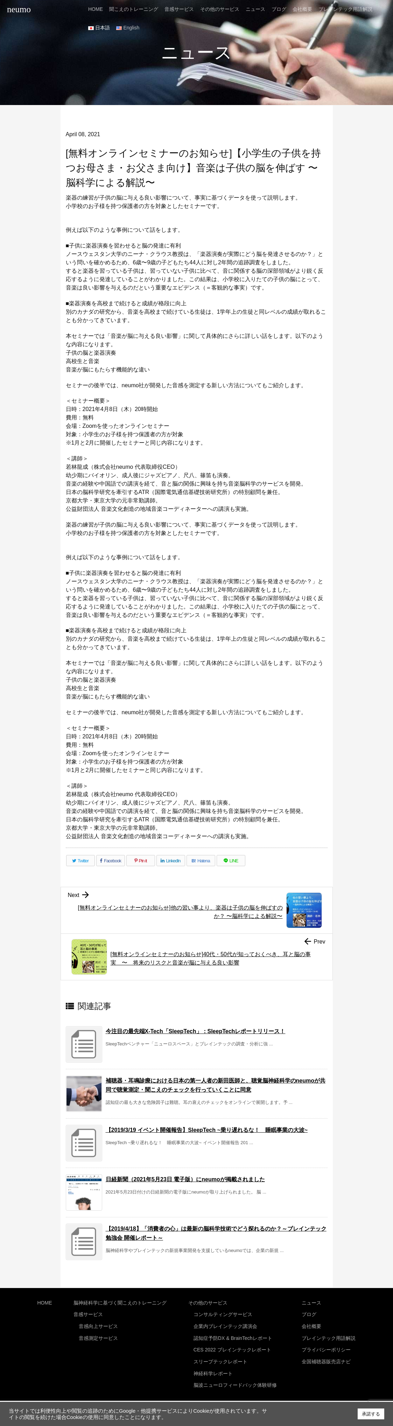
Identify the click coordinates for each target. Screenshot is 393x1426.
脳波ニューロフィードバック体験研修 (235, 1379)
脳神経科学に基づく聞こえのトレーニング (120, 1302)
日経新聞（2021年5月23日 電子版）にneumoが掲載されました (185, 1179)
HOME (44, 1302)
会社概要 (311, 1324)
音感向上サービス (98, 1324)
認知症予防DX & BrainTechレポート (233, 1335)
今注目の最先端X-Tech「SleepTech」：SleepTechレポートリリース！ (196, 1031)
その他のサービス (207, 1302)
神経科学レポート (213, 1367)
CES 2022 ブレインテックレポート (232, 1346)
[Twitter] (80, 860)
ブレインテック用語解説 (329, 1335)
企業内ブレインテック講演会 (225, 1324)
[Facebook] (110, 860)
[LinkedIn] (170, 860)
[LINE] (231, 860)
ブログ (309, 1313)
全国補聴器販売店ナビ (326, 1356)
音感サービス (88, 1313)
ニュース (311, 1302)
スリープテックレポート (220, 1356)
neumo (19, 9)
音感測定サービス (98, 1335)
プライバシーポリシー (326, 1346)
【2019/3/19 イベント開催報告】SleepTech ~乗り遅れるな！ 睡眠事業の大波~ (207, 1130)
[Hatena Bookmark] (201, 860)
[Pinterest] (140, 860)
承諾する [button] (371, 1414)
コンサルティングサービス (223, 1313)
